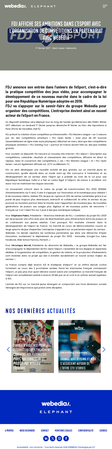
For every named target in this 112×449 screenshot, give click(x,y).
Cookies (103, 430)
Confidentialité (85, 430)
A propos (9, 430)
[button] (8, 349)
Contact (45, 430)
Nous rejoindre (27, 430)
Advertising (67, 352)
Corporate (19, 338)
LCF (93, 447)
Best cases (58, 48)
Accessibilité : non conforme (29, 447)
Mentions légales (63, 430)
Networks (71, 48)
